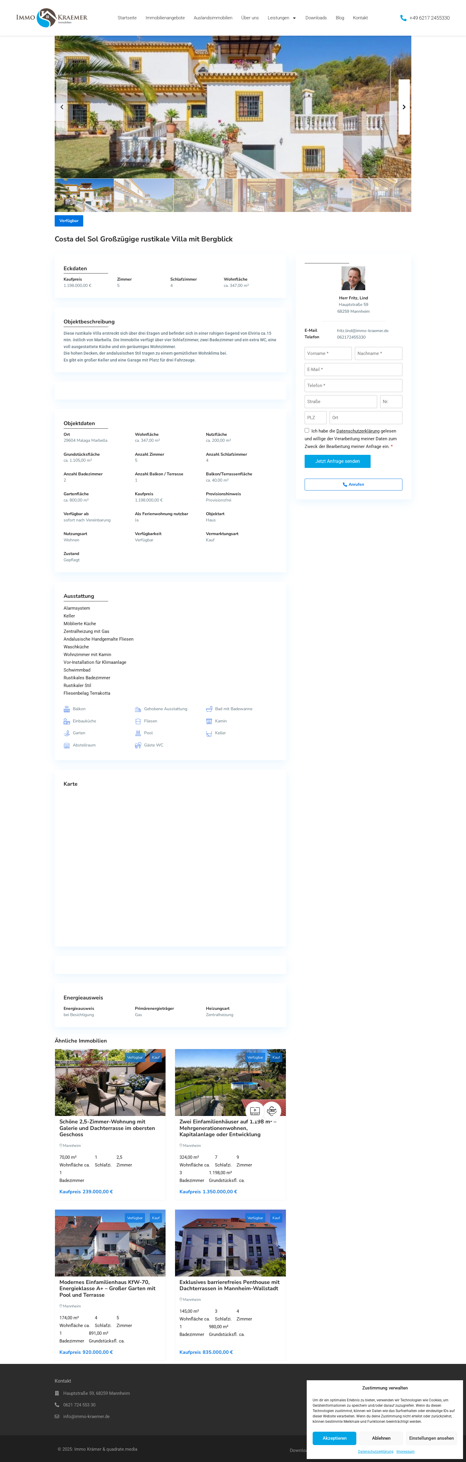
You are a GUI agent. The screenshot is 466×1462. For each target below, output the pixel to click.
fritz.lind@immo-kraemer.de (362, 331)
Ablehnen (381, 1438)
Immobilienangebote (165, 18)
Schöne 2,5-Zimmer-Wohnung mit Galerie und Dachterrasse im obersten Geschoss (107, 1128)
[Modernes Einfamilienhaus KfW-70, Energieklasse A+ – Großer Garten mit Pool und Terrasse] (110, 1243)
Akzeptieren (335, 1438)
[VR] (271, 1111)
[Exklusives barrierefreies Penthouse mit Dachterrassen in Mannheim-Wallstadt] (230, 1243)
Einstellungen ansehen (431, 1438)
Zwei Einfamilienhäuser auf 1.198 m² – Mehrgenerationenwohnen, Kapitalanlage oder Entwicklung (228, 1128)
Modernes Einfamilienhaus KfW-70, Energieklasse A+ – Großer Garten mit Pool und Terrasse (107, 1288)
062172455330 (351, 337)
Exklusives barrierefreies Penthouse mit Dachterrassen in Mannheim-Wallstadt (230, 1285)
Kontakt (360, 18)
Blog (340, 18)
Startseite (127, 18)
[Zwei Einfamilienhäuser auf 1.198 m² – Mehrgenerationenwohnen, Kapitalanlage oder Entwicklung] (230, 1082)
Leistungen (282, 18)
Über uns (250, 18)
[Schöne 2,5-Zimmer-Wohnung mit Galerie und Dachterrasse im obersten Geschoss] (110, 1082)
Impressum (405, 1452)
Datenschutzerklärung (375, 1452)
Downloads (316, 18)
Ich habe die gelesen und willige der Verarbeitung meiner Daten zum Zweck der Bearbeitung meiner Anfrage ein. (351, 438)
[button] (61, 107)
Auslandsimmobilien (213, 18)
